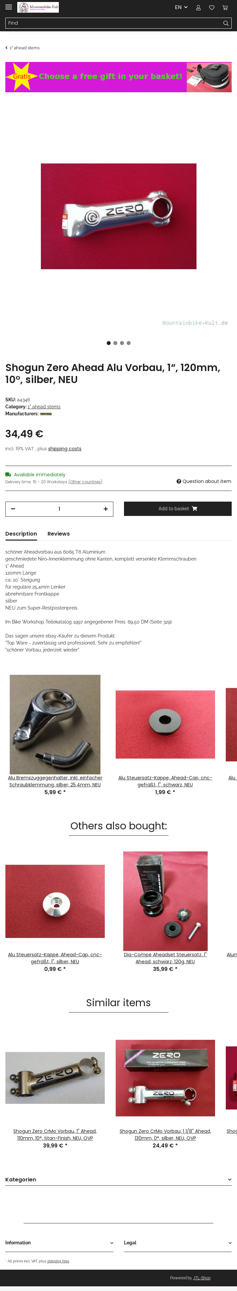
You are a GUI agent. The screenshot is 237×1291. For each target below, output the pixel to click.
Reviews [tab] (59, 540)
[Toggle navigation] (8, 4)
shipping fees (58, 1267)
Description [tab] (21, 540)
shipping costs (64, 455)
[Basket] (225, 7)
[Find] (113, 23)
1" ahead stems (44, 406)
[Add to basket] (178, 515)
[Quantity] (59, 515)
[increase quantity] (105, 515)
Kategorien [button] (20, 1186)
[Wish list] (211, 7)
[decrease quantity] (13, 515)
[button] (198, 7)
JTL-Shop (201, 1284)
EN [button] (178, 7)
